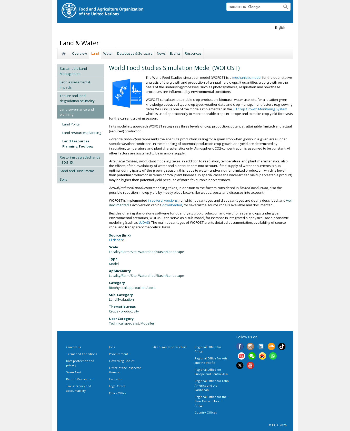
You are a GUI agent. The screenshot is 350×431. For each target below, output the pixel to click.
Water (108, 53)
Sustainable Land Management (73, 71)
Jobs (112, 347)
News (161, 53)
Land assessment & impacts (75, 85)
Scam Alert (73, 372)
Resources (193, 53)
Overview (79, 53)
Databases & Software (135, 53)
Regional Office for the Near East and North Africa (211, 401)
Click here (116, 240)
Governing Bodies (121, 361)
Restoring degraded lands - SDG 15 (80, 160)
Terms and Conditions (81, 354)
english (280, 27)
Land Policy (71, 124)
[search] (252, 7)
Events (175, 53)
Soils (63, 179)
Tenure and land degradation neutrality (77, 98)
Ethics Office (117, 393)
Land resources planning (81, 132)
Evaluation (116, 379)
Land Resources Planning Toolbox (77, 144)
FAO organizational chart (169, 347)
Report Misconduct (79, 379)
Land (95, 53)
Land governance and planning (77, 112)
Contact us (73, 347)
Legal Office (117, 386)
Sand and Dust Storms (77, 171)
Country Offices (206, 412)
